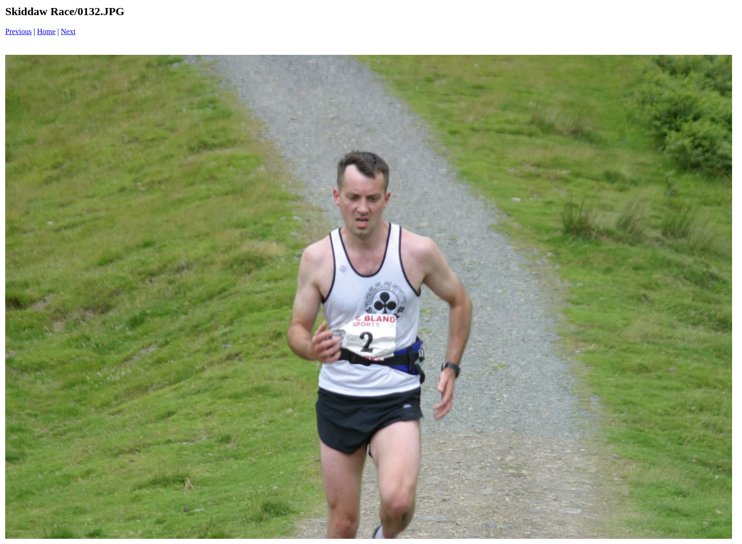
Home (46, 31)
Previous (18, 31)
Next (68, 31)
